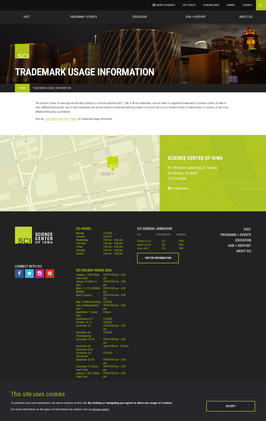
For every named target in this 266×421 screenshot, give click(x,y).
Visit (26, 17)
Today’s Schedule (164, 5)
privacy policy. (101, 409)
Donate (231, 5)
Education (140, 17)
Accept (231, 406)
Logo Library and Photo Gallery (61, 119)
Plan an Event (211, 5)
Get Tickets (189, 5)
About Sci (246, 17)
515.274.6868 (177, 179)
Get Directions (178, 188)
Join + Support (195, 17)
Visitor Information (158, 258)
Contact (247, 5)
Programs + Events (83, 17)
